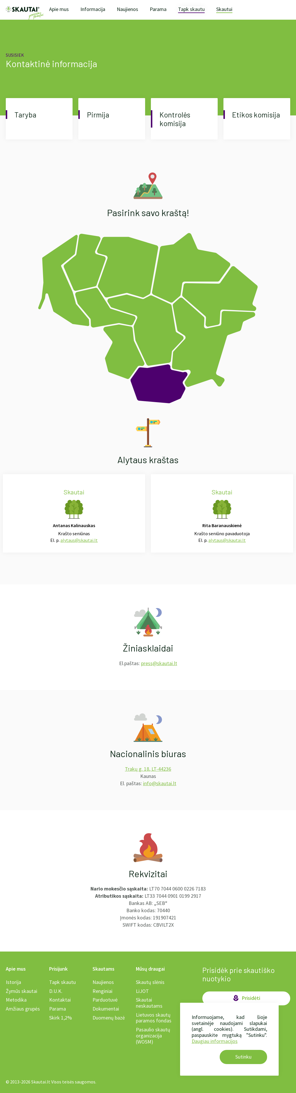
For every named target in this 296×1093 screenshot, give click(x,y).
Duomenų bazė (108, 1017)
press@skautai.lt (159, 663)
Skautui (224, 9)
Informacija (92, 9)
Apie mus (59, 9)
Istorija (13, 982)
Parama (158, 9)
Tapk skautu (191, 9)
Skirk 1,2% (60, 1017)
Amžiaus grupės (23, 1008)
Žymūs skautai (21, 991)
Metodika (16, 999)
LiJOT (142, 991)
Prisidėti (246, 998)
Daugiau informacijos (215, 1041)
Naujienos (127, 9)
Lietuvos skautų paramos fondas (153, 1017)
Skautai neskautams (149, 1002)
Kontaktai (60, 999)
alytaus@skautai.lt (79, 540)
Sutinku (243, 1056)
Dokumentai (105, 1008)
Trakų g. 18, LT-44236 (148, 769)
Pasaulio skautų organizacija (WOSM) (153, 1035)
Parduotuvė (105, 999)
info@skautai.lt (159, 783)
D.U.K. (55, 991)
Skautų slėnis (150, 982)
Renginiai (102, 991)
